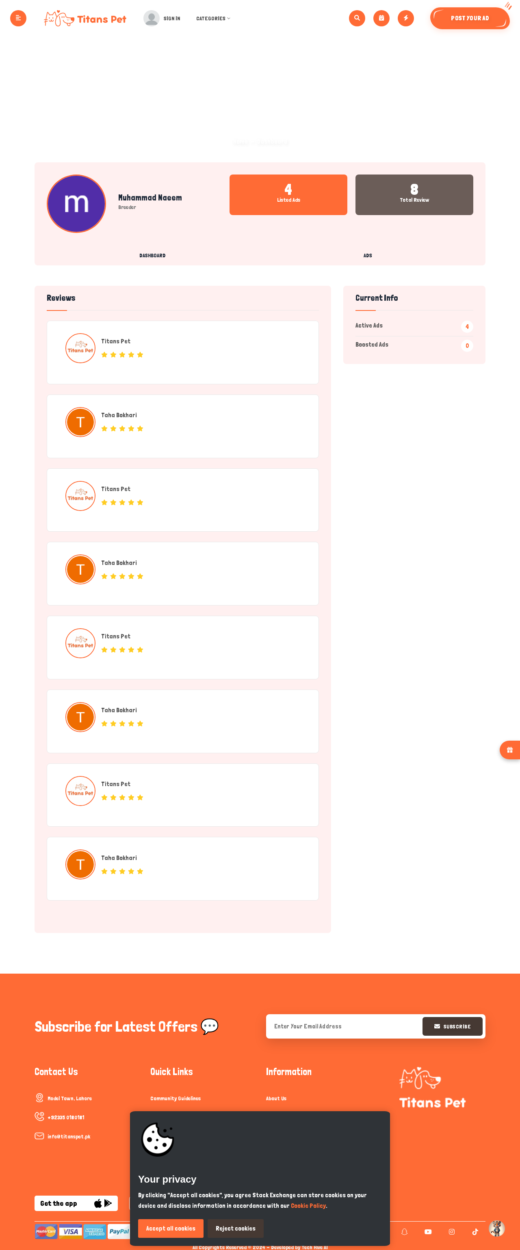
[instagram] (451, 1229)
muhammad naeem (150, 198)
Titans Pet (116, 341)
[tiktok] (474, 1229)
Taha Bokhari (119, 414)
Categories (216, 18)
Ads (368, 255)
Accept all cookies (170, 1228)
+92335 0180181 (66, 1115)
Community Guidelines (175, 1096)
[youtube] (427, 1229)
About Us (276, 1096)
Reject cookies (236, 1228)
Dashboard (152, 255)
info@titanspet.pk (69, 1134)
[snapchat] (403, 1229)
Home (240, 141)
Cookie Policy (308, 1205)
